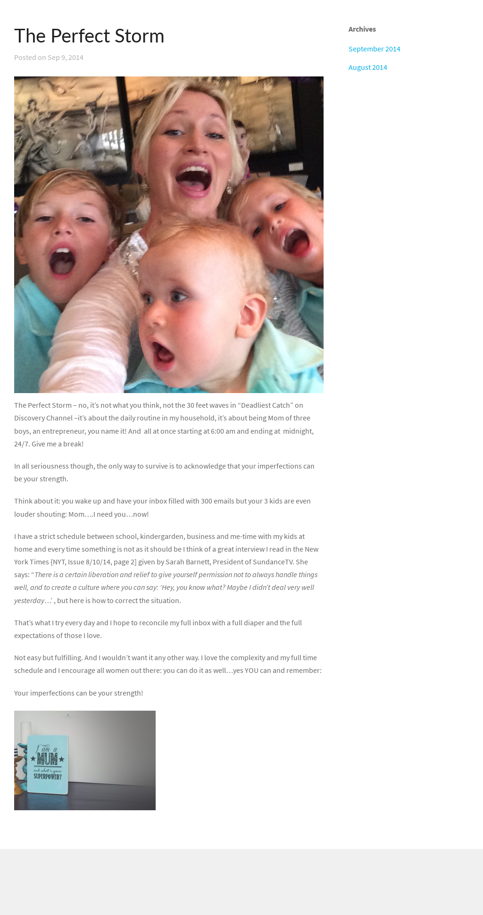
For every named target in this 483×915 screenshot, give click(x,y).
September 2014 (374, 48)
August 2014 (368, 67)
